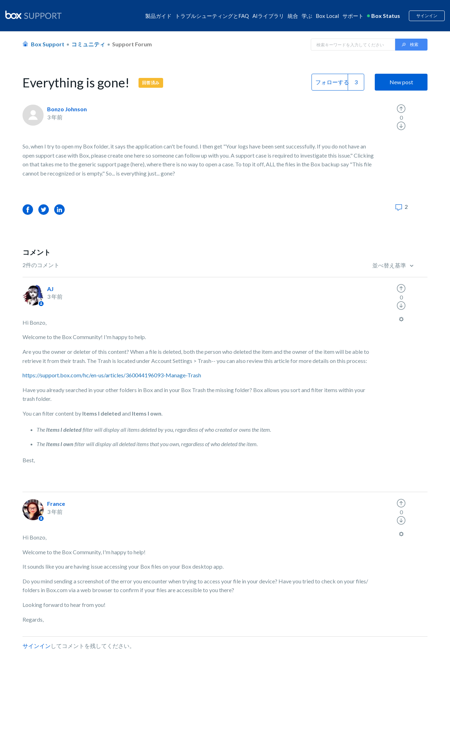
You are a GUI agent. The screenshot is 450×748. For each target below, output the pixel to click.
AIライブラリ (268, 16)
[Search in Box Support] (353, 45)
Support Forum (132, 44)
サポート (353, 16)
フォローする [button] (332, 82)
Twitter (43, 209)
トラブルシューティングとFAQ (212, 16)
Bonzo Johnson (67, 109)
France (56, 503)
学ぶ (307, 16)
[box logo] (33, 15)
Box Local (327, 16)
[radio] (401, 109)
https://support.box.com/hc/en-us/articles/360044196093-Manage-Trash (111, 375)
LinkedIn (59, 209)
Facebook (27, 209)
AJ (50, 288)
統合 (293, 16)
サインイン (36, 645)
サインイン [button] (426, 15)
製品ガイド (158, 16)
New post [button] (401, 82)
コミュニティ (88, 44)
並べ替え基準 (389, 265)
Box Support (47, 44)
